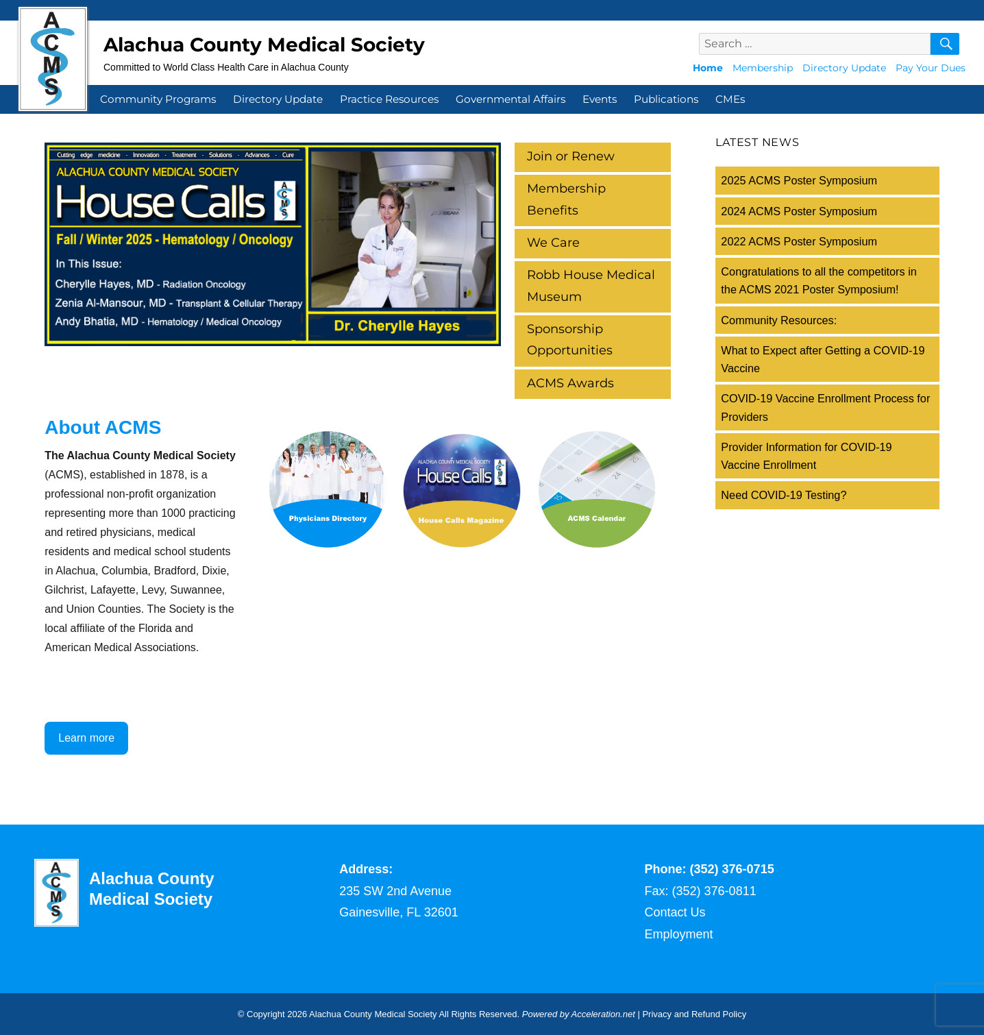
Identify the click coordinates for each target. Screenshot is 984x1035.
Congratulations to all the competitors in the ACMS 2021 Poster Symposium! (818, 280)
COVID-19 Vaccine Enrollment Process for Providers (825, 407)
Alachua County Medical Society (264, 44)
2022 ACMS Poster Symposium (799, 241)
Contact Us (675, 912)
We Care (553, 242)
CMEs (730, 99)
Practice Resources (389, 99)
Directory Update (844, 68)
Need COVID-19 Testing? (783, 495)
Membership (763, 68)
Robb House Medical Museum (591, 285)
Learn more (86, 738)
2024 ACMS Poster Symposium (799, 211)
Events (599, 99)
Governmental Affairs (510, 99)
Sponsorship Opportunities (570, 339)
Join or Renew (571, 156)
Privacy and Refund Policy (694, 1014)
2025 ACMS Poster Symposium (799, 180)
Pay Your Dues (930, 68)
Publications (666, 99)
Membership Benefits (566, 199)
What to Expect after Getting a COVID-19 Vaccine (822, 359)
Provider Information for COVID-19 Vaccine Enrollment (806, 456)
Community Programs (158, 99)
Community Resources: (779, 320)
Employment (679, 934)
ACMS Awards (570, 383)
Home (708, 68)
